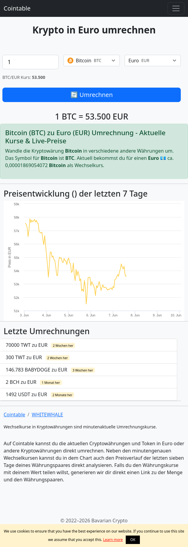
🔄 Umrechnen (91, 95)
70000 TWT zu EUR (40, 345)
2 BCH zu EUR (34, 382)
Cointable (17, 8)
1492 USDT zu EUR (40, 394)
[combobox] (91, 60)
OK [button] (132, 539)
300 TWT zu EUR (37, 357)
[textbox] (88, 60)
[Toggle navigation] (176, 8)
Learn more (113, 539)
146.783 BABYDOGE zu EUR (50, 369)
